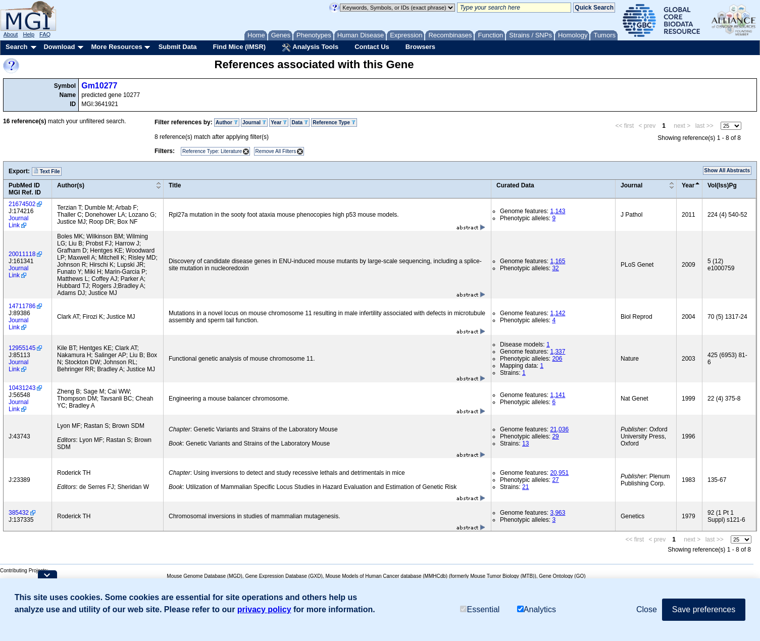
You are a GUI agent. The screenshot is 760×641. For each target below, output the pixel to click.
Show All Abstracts (727, 170)
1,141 (557, 395)
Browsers (420, 47)
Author (227, 122)
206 (557, 358)
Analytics (536, 609)
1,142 (557, 313)
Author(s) (70, 185)
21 (525, 486)
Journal (254, 122)
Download (59, 47)
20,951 (559, 472)
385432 (19, 512)
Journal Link (18, 222)
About (11, 34)
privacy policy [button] (264, 609)
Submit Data (178, 47)
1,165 (557, 261)
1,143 (557, 211)
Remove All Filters (276, 151)
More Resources (116, 47)
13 (525, 443)
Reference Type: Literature (212, 151)
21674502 (22, 204)
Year (279, 122)
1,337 (557, 351)
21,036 (559, 429)
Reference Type (334, 122)
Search (16, 47)
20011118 (22, 254)
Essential (479, 609)
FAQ (44, 34)
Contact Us (371, 47)
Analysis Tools (310, 47)
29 (555, 436)
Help (28, 34)
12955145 (22, 348)
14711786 (22, 306)
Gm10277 (99, 85)
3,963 (557, 512)
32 (555, 268)
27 (555, 479)
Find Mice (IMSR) (239, 47)
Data (299, 122)
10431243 (22, 387)
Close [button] (646, 609)
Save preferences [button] (703, 609)
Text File (46, 171)
